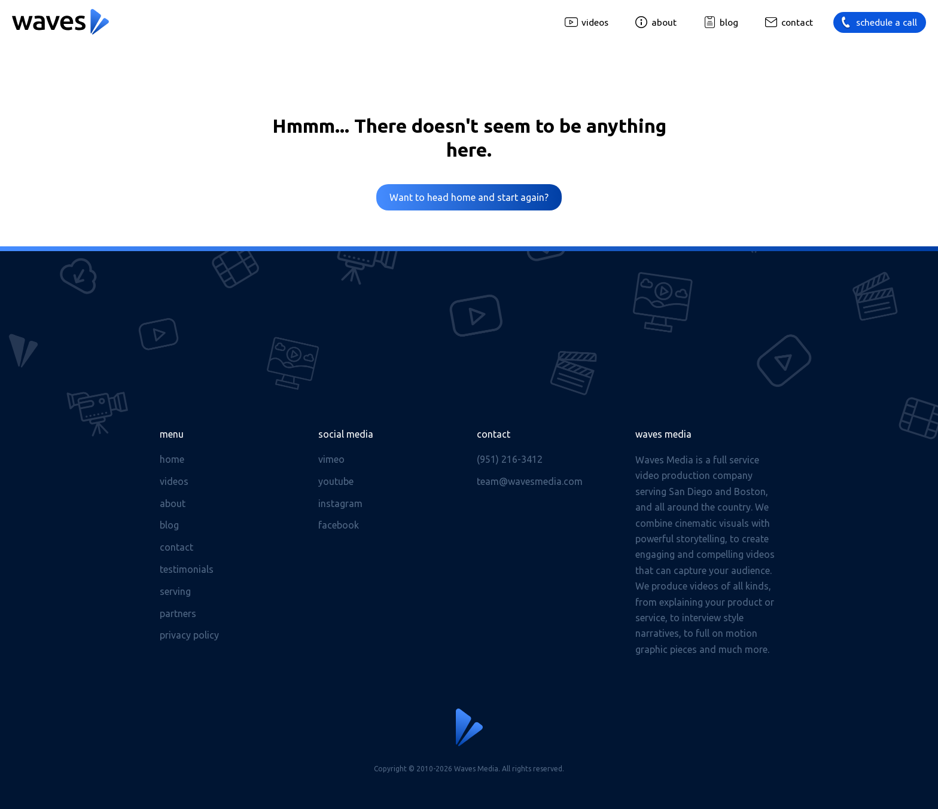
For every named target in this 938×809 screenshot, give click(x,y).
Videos (594, 22)
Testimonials (187, 569)
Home (172, 459)
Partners (178, 613)
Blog (729, 22)
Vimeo (331, 459)
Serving (175, 591)
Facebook (338, 525)
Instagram (340, 503)
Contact (797, 22)
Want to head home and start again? (469, 197)
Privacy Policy (189, 635)
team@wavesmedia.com (530, 481)
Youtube (336, 481)
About (664, 22)
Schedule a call (886, 22)
